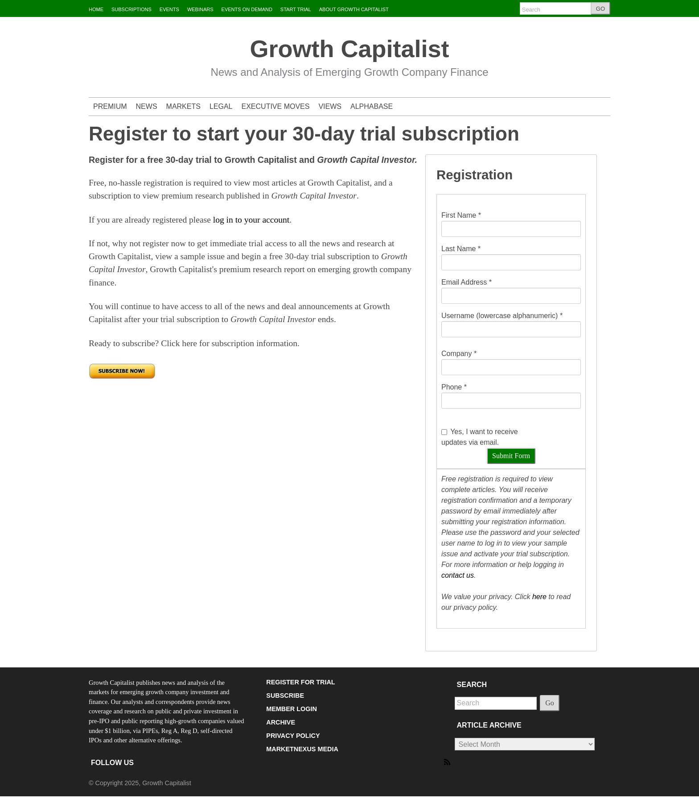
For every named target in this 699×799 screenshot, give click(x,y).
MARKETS (183, 106)
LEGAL (221, 106)
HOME (96, 9)
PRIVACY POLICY (293, 735)
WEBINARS (200, 9)
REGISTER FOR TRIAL (300, 682)
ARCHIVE (280, 722)
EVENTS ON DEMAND (247, 9)
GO (600, 8)
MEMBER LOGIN (291, 708)
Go (549, 703)
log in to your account (251, 219)
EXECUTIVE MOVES (276, 106)
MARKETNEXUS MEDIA (302, 749)
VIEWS (329, 106)
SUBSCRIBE (285, 695)
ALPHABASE (371, 106)
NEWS (146, 106)
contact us (457, 575)
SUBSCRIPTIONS (131, 9)
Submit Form (511, 456)
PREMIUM (110, 106)
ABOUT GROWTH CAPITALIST (354, 9)
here (539, 596)
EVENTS (169, 9)
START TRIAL (295, 9)
